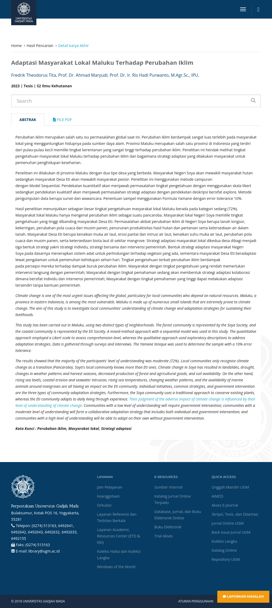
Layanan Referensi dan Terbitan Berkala (116, 517)
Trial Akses (163, 535)
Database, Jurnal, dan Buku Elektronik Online (177, 514)
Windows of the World (116, 566)
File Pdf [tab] (62, 119)
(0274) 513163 (38, 544)
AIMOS (217, 496)
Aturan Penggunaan (195, 601)
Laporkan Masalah (243, 596)
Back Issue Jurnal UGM (230, 532)
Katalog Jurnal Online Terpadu (172, 499)
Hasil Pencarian (40, 45)
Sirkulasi (104, 505)
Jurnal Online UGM (227, 523)
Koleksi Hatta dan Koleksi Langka (119, 554)
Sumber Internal (168, 487)
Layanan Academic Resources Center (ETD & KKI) (118, 536)
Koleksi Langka (224, 541)
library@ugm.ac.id (44, 551)
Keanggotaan (108, 496)
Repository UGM (225, 559)
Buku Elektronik (167, 526)
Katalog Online (224, 550)
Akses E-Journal (224, 505)
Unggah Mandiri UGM (230, 487)
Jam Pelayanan (109, 487)
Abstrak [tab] (27, 119)
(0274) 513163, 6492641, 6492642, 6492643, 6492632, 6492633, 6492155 (44, 532)
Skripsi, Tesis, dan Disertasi (234, 514)
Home (16, 45)
